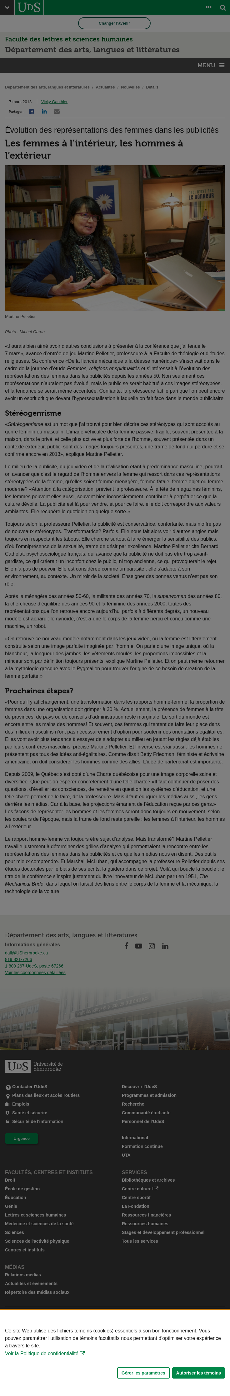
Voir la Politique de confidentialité (41, 1353)
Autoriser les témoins (198, 1372)
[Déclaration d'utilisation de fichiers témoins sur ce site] (115, 1353)
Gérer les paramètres (143, 1372)
